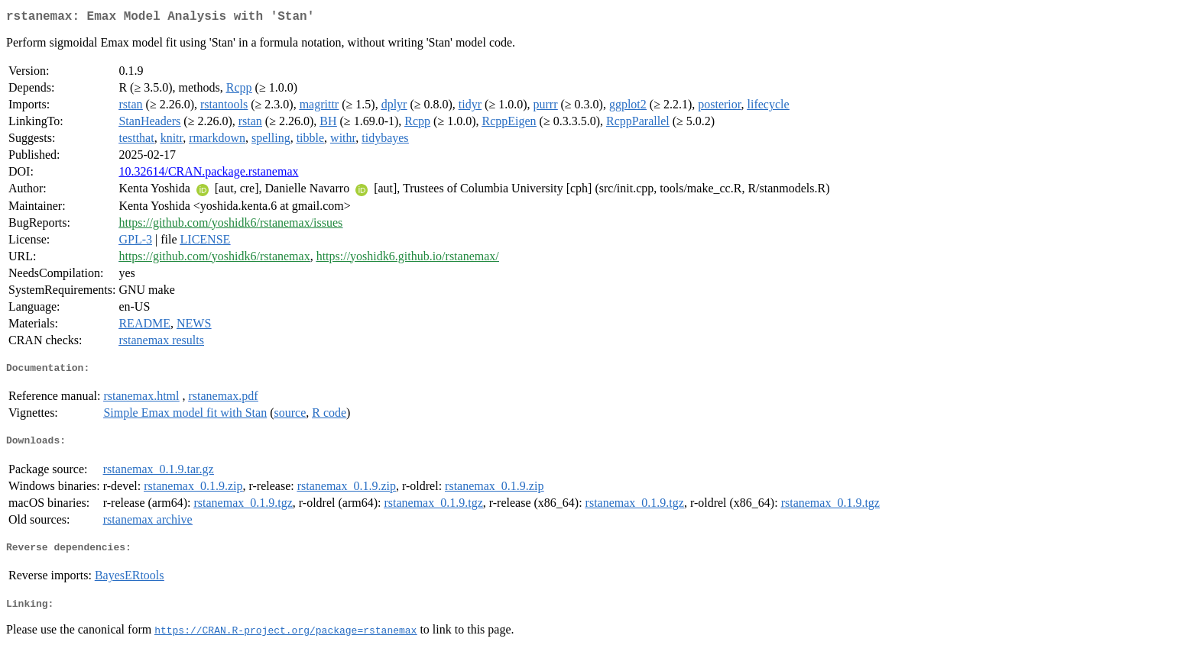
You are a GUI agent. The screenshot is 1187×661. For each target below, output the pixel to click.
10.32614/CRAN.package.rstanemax (208, 174)
